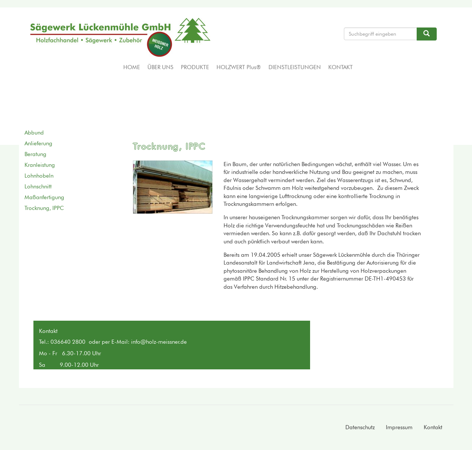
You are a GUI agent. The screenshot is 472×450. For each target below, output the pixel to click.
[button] (172, 187)
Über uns (160, 67)
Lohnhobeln (39, 175)
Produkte (195, 67)
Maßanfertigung (44, 197)
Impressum (399, 427)
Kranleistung (40, 165)
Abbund (34, 132)
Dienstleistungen (294, 67)
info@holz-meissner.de (159, 342)
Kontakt (340, 67)
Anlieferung (38, 143)
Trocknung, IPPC (44, 208)
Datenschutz (360, 427)
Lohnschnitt (38, 186)
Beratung (35, 154)
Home (131, 67)
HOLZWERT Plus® (239, 67)
